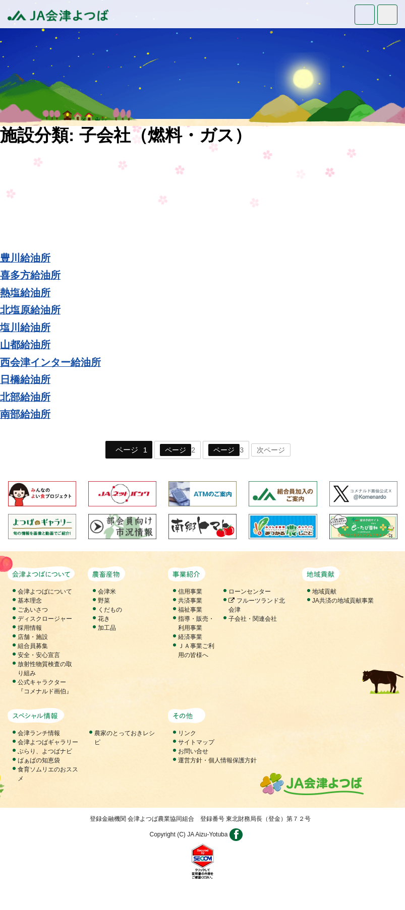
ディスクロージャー (45, 618)
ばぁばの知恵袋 (39, 760)
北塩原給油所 (30, 309)
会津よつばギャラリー (48, 742)
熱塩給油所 (25, 292)
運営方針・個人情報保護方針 (217, 760)
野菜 (104, 600)
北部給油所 (25, 397)
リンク (187, 733)
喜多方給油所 (30, 275)
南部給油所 (25, 414)
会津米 (107, 591)
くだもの (110, 609)
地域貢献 (324, 591)
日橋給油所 (25, 379)
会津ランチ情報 (39, 733)
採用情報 (30, 627)
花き (104, 618)
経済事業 (190, 636)
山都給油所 (25, 344)
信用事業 (190, 591)
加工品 (107, 627)
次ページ (271, 450)
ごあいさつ (33, 609)
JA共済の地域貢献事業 (343, 600)
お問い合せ (193, 751)
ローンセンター (249, 591)
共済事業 (190, 600)
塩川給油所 (25, 327)
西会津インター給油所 (50, 362)
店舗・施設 (33, 636)
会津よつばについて (45, 591)
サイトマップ (196, 742)
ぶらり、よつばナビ (45, 751)
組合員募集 (33, 645)
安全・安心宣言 (39, 655)
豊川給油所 (25, 258)
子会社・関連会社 (252, 618)
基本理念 (30, 600)
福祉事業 (190, 609)
